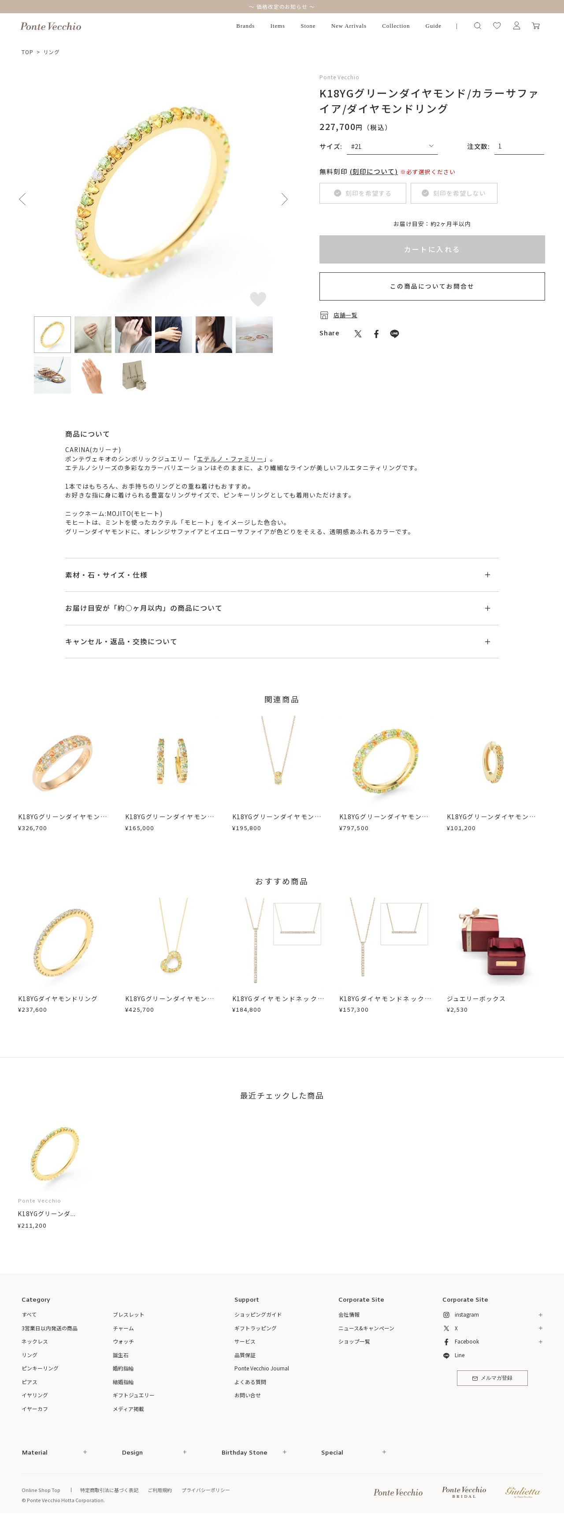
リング (51, 52)
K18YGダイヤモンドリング (58, 998)
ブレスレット (129, 1314)
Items (278, 26)
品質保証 (245, 1355)
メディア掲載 (128, 1408)
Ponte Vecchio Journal (261, 1368)
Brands (245, 26)
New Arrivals (349, 26)
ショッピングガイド (258, 1314)
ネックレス (35, 1341)
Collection (396, 26)
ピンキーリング (40, 1368)
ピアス (29, 1381)
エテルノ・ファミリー (230, 458)
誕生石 (121, 1355)
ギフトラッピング (255, 1328)
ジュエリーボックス (476, 998)
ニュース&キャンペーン (366, 1328)
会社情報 (349, 1314)
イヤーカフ (35, 1408)
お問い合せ (247, 1395)
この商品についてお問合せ (432, 286)
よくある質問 (250, 1381)
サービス (245, 1341)
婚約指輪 (123, 1368)
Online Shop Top (41, 1489)
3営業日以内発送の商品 (50, 1328)
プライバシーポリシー (206, 1489)
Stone (308, 26)
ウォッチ (123, 1341)
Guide (434, 26)
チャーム (123, 1328)
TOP (27, 52)
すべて (29, 1314)
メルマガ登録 (492, 1378)
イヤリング (35, 1395)
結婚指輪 (123, 1381)
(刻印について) (374, 171)
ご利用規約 (160, 1489)
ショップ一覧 (354, 1341)
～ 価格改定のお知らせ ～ (282, 6)
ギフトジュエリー (134, 1395)
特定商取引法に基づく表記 (109, 1489)
